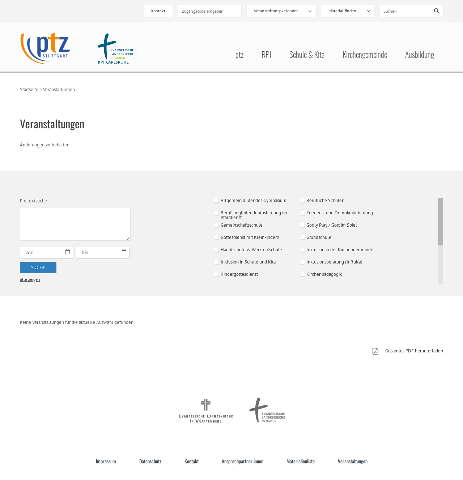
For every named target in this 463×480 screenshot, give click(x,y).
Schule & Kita (306, 55)
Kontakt (158, 10)
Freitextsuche (33, 201)
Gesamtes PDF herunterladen (414, 351)
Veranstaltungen (353, 461)
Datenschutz (150, 461)
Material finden (342, 10)
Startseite (29, 89)
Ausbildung (419, 55)
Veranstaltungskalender (276, 10)
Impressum (106, 461)
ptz (239, 55)
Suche (38, 267)
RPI (266, 55)
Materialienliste (300, 461)
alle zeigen (30, 279)
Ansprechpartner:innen (242, 461)
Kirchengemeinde (365, 55)
